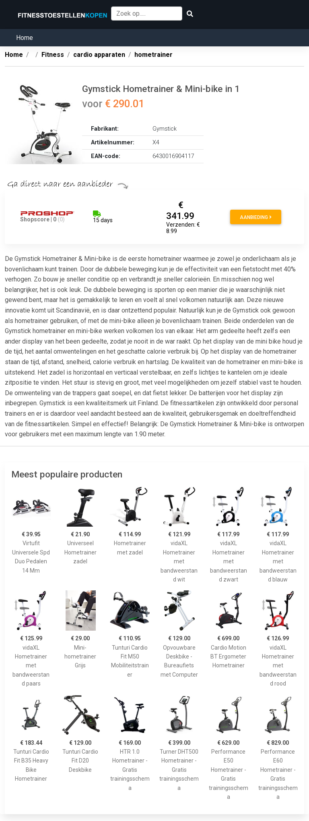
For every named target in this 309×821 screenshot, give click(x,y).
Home (24, 38)
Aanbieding (256, 217)
